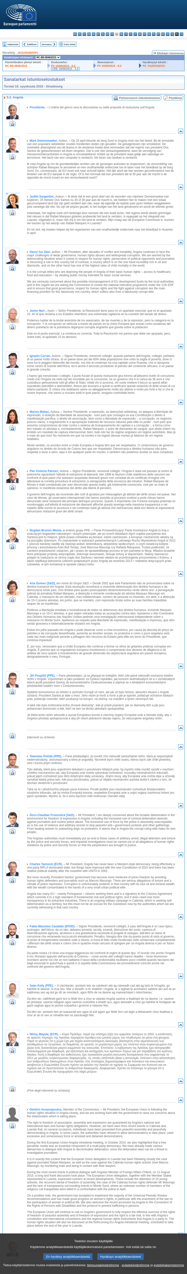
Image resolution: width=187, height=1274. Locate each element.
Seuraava (46, 44)
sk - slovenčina (167, 34)
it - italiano (126, 34)
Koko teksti (69, 44)
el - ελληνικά (103, 34)
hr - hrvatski (121, 34)
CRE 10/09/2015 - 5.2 (65, 68)
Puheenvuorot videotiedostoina (139, 97)
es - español (80, 34)
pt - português (158, 34)
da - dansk (89, 34)
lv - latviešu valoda (130, 34)
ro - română (163, 34)
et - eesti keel (98, 34)
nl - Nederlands (149, 34)
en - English (107, 34)
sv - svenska (181, 34)
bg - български (75, 34)
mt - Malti (144, 34)
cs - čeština (84, 34)
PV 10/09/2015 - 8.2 (109, 65)
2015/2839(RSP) (28, 52)
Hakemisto (13, 44)
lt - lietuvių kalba (135, 34)
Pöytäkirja (175, 97)
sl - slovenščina (172, 34)
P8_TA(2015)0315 (154, 65)
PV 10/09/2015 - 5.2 (63, 65)
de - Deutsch (93, 34)
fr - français (112, 34)
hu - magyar (140, 34)
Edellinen (32, 44)
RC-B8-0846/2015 (16, 65)
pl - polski (154, 34)
